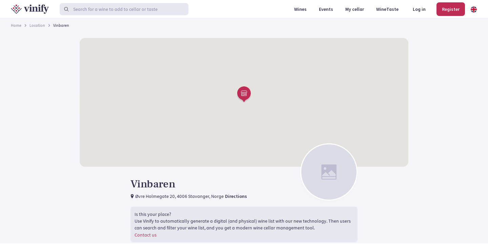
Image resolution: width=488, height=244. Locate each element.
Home (16, 25)
